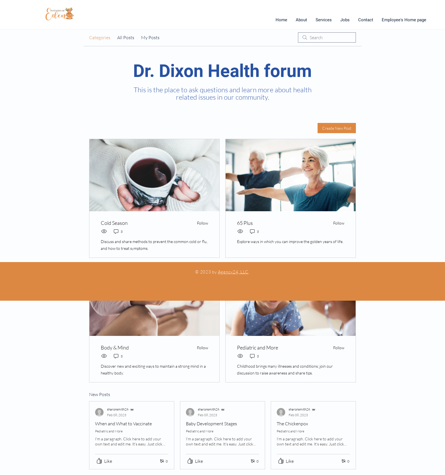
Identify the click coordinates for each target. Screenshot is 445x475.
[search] (327, 37)
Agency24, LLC (233, 272)
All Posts (125, 37)
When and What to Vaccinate (123, 423)
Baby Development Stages (211, 423)
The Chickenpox (292, 423)
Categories (99, 37)
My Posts (150, 37)
